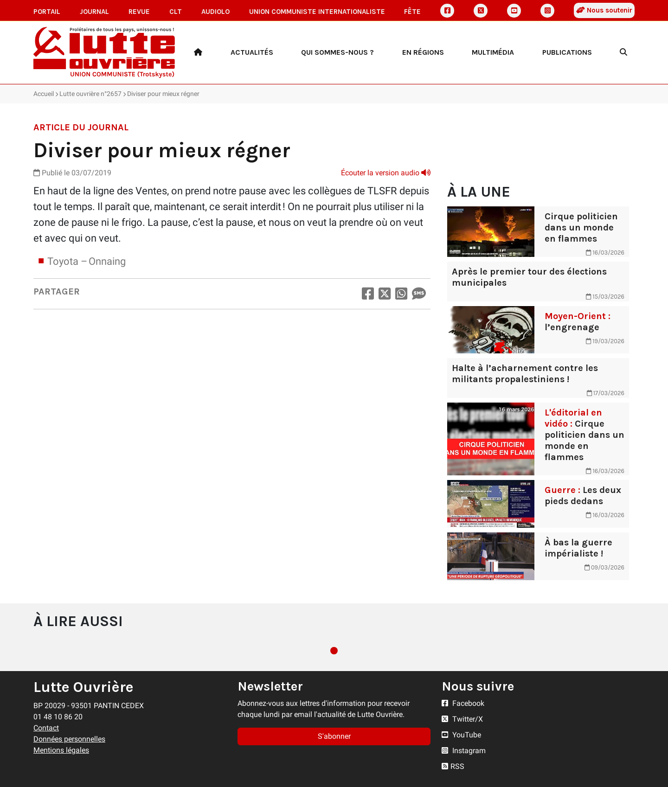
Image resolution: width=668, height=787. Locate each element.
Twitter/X (462, 719)
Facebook (463, 703)
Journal (94, 11)
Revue (139, 11)
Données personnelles (69, 739)
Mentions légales (61, 750)
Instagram (464, 750)
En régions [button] (423, 52)
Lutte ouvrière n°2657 (90, 93)
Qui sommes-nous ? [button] (337, 52)
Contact (46, 727)
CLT (175, 11)
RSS (453, 766)
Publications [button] (567, 52)
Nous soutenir (604, 10)
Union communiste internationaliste (317, 11)
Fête (412, 11)
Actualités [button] (252, 52)
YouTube (461, 734)
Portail (46, 11)
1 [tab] (334, 650)
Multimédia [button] (493, 52)
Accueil (43, 93)
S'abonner (334, 736)
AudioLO (215, 11)
